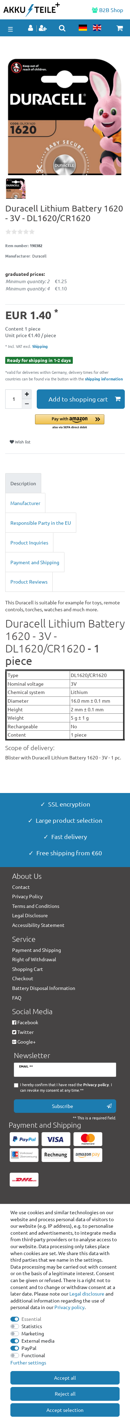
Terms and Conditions (35, 906)
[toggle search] (62, 28)
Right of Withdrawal (34, 959)
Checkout (22, 978)
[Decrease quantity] (27, 404)
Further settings (28, 1362)
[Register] (43, 28)
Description (23, 483)
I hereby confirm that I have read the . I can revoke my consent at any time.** (66, 1087)
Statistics (31, 1326)
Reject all (65, 1393)
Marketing (32, 1333)
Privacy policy (69, 1307)
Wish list (20, 441)
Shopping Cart (27, 969)
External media (37, 1340)
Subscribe (82, 1106)
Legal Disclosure (30, 915)
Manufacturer (25, 503)
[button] (80, 422)
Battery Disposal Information (43, 988)
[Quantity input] (13, 399)
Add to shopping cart (85, 399)
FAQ (16, 997)
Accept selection (65, 1410)
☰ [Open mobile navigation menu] (10, 29)
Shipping (39, 346)
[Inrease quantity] (27, 394)
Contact (21, 887)
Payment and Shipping (34, 562)
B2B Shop (107, 9)
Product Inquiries (29, 542)
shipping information (104, 378)
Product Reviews (28, 581)
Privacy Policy (27, 896)
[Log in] (31, 28)
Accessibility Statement (38, 925)
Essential (31, 1319)
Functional (33, 1355)
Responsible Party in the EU (40, 523)
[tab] (65, 483)
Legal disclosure (86, 1293)
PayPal (28, 1348)
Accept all (65, 1378)
